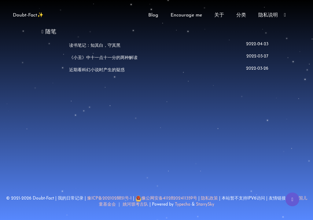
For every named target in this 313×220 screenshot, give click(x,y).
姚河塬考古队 (136, 204)
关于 (219, 15)
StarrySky (205, 204)
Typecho (182, 204)
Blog (153, 15)
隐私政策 (209, 198)
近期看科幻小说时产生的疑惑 (97, 70)
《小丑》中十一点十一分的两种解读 (103, 58)
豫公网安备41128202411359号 (166, 198)
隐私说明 (268, 15)
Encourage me (186, 15)
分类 (241, 15)
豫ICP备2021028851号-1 (109, 198)
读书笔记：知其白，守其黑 (94, 45)
